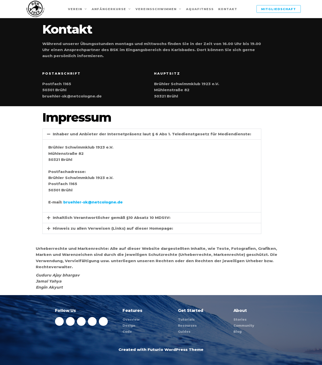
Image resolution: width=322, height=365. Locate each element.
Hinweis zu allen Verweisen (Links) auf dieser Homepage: (100, 228)
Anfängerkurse (109, 9)
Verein (75, 9)
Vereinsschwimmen (156, 9)
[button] (139, 134)
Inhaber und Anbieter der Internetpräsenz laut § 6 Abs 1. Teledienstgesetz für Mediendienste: (139, 134)
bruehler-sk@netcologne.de (80, 202)
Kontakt (227, 9)
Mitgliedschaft (278, 9)
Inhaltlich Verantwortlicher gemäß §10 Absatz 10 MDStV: (98, 217)
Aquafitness (200, 9)
